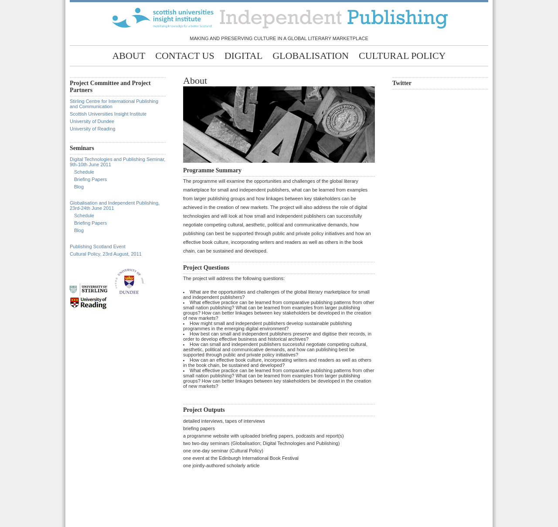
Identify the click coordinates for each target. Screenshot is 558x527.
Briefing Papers (90, 179)
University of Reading (93, 128)
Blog (79, 186)
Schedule (84, 172)
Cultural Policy (402, 55)
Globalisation (310, 55)
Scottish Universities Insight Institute (108, 113)
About (128, 55)
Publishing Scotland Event (98, 246)
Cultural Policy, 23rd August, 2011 (106, 254)
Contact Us (184, 55)
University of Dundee (92, 121)
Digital (243, 55)
